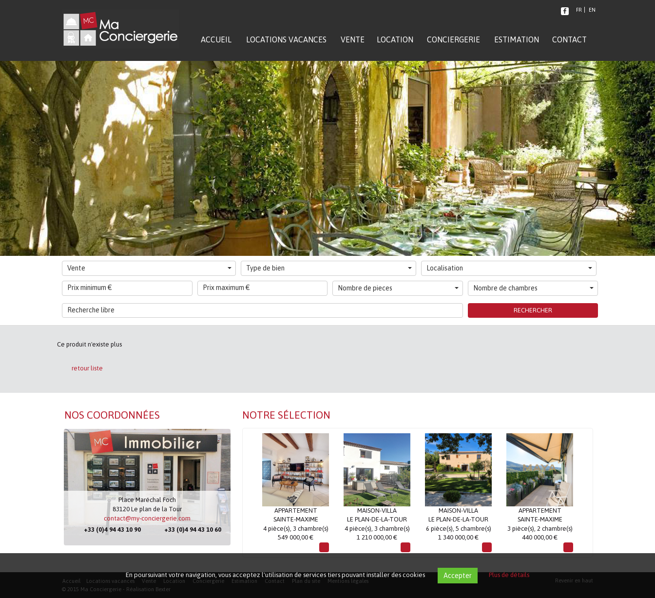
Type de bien (329, 268)
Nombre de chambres (533, 288)
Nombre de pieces (398, 288)
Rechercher (533, 310)
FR (579, 10)
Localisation (509, 268)
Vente (149, 268)
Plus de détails (509, 575)
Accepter (457, 575)
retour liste (87, 368)
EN (592, 10)
